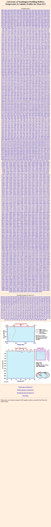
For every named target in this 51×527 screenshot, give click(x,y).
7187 (45, 121)
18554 (22, 218)
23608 (36, 285)
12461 (7, 183)
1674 (14, 48)
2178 (27, 57)
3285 (2, 66)
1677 (21, 48)
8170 (48, 141)
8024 (8, 138)
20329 (29, 241)
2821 (30, 63)
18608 (44, 218)
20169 (10, 240)
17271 (18, 206)
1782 (30, 52)
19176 (10, 227)
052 (26, 300)
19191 (18, 227)
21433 (18, 253)
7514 (24, 127)
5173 (2, 81)
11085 (29, 170)
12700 (33, 194)
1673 (11, 48)
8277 (8, 147)
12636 (29, 191)
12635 (25, 191)
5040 (39, 69)
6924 (36, 115)
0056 (18, 13)
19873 (40, 233)
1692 (11, 49)
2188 (48, 57)
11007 (36, 167)
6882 (30, 113)
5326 (5, 92)
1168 (39, 31)
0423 (5, 16)
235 (11, 313)
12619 (14, 189)
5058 (36, 71)
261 (23, 315)
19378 (40, 229)
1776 (11, 52)
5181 (27, 81)
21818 (25, 258)
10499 (3, 165)
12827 (48, 202)
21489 (7, 255)
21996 (18, 262)
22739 (18, 273)
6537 (42, 109)
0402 (21, 14)
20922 (14, 249)
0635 (33, 19)
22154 (29, 264)
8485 (18, 151)
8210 (45, 144)
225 (37, 312)
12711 (6, 195)
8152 (24, 141)
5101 (8, 75)
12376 (18, 176)
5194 (14, 83)
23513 (36, 284)
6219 (45, 101)
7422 (42, 125)
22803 (22, 275)
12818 (14, 202)
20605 (14, 246)
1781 (27, 52)
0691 (36, 20)
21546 (40, 255)
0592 (18, 19)
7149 (21, 119)
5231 (11, 86)
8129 (36, 139)
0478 (39, 16)
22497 (40, 268)
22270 (7, 267)
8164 (36, 141)
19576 (44, 230)
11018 (7, 168)
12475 (33, 183)
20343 (40, 241)
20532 (3, 244)
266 (35, 315)
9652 (8, 159)
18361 (7, 217)
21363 (40, 252)
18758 (7, 221)
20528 (48, 243)
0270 (14, 14)
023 (7, 298)
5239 (36, 86)
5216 (17, 84)
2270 (21, 59)
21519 (25, 255)
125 (49, 304)
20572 (29, 244)
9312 (8, 157)
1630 (18, 46)
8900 (33, 153)
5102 (12, 75)
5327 (8, 92)
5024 (39, 68)
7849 (2, 136)
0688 (27, 20)
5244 (2, 87)
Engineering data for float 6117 (25, 393)
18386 (22, 217)
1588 (27, 45)
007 (18, 297)
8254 (2, 147)
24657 (25, 291)
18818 (36, 221)
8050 (21, 138)
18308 (29, 215)
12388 (10, 177)
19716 (48, 232)
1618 (42, 45)
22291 (22, 267)
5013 (8, 68)
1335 (5, 37)
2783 (48, 60)
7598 (30, 130)
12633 (18, 191)
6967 (45, 115)
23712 (10, 287)
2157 (18, 55)
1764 (36, 51)
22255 (44, 265)
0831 (36, 22)
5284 (8, 89)
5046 (2, 71)
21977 (7, 262)
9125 (30, 154)
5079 (45, 72)
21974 (3, 262)
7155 (39, 119)
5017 (21, 68)
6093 (33, 100)
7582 (48, 128)
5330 (18, 92)
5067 (11, 72)
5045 (48, 69)
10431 (47, 160)
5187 (42, 81)
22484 (29, 268)
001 (4, 297)
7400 (24, 125)
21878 (33, 259)
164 (42, 307)
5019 (27, 68)
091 (18, 303)
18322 (40, 215)
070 (18, 301)
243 (30, 313)
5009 (45, 66)
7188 (48, 121)
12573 (40, 186)
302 (21, 318)
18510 (14, 218)
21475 (40, 253)
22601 (40, 270)
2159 (24, 55)
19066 (48, 224)
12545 (14, 186)
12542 (7, 186)
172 (11, 309)
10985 (29, 165)
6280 (48, 103)
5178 (18, 81)
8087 (2, 139)
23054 (48, 278)
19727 (7, 233)
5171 (45, 80)
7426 (48, 125)
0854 (30, 24)
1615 (33, 45)
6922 (30, 115)
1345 (33, 37)
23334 (40, 281)
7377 (48, 124)
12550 (22, 186)
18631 (3, 220)
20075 (29, 237)
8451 (24, 150)
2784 (2, 62)
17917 (40, 211)
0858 (42, 24)
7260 (18, 124)
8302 (24, 147)
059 (42, 300)
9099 (24, 154)
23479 (10, 284)
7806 (33, 135)
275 (7, 316)
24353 (40, 290)
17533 (14, 209)
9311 (5, 157)
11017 (3, 168)
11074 (10, 170)
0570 (42, 17)
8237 (33, 145)
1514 (36, 40)
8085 (48, 138)
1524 (18, 42)
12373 (10, 176)
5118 (5, 77)
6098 (48, 100)
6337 (30, 106)
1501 (5, 40)
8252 (45, 145)
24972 (40, 291)
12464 (14, 183)
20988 (40, 249)
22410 (48, 267)
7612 (17, 132)
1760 (24, 51)
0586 (8, 19)
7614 (24, 132)
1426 (24, 39)
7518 (27, 127)
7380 (5, 125)
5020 (30, 68)
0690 (33, 20)
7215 (24, 122)
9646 (2, 159)
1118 (30, 28)
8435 (8, 150)
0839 (8, 24)
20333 (33, 241)
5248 (14, 87)
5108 (30, 75)
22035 (25, 262)
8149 (18, 141)
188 (49, 309)
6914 (5, 115)
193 (11, 310)
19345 (22, 229)
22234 (29, 265)
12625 (36, 189)
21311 (29, 252)
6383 (39, 107)
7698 (8, 135)
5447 (45, 97)
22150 (25, 264)
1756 (11, 51)
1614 (30, 45)
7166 (18, 121)
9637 (42, 157)
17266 (10, 206)
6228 (21, 103)
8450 (21, 150)
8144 (8, 141)
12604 (7, 188)
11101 (29, 171)
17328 (36, 206)
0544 (17, 17)
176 (21, 309)
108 (9, 304)
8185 (36, 142)
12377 (22, 176)
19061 (36, 224)
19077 (10, 226)
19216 (29, 227)
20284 (18, 241)
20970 (33, 249)
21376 (44, 252)
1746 (30, 49)
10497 (48, 163)
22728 (10, 273)
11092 (47, 170)
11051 (18, 168)
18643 (7, 220)
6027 (21, 100)
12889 (48, 203)
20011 (44, 235)
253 (4, 315)
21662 (7, 256)
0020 (5, 11)
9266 (5, 156)
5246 (8, 87)
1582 (8, 45)
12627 (44, 189)
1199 (20, 33)
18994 (7, 224)
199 (26, 310)
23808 (3, 288)
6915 (8, 115)
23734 (18, 287)
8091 (8, 139)
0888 (33, 25)
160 (33, 307)
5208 (42, 83)
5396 (42, 93)
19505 (33, 230)
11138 (43, 173)
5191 (5, 83)
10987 (36, 165)
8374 (42, 147)
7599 (33, 130)
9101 (27, 154)
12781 (22, 200)
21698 (29, 256)
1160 (15, 31)
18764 (14, 221)
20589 (44, 244)
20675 (10, 247)
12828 (3, 203)
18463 (3, 218)
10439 (22, 162)
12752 (7, 198)
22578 (33, 270)
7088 (18, 118)
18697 (29, 220)
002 (7, 297)
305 (28, 318)
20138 (40, 238)
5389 (27, 93)
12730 (3, 197)
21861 (18, 259)
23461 (3, 284)
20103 (48, 237)
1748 (36, 49)
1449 (33, 39)
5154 (42, 78)
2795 (33, 62)
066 (9, 301)
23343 (48, 281)
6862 (8, 113)
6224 (8, 103)
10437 (18, 162)
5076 (36, 72)
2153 (5, 55)
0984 (8, 27)
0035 (39, 11)
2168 (48, 55)
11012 (44, 167)
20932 (22, 249)
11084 (25, 170)
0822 (14, 22)
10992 (7, 167)
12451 (18, 182)
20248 (48, 240)
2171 (8, 57)
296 (7, 318)
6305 (39, 104)
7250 (45, 122)
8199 (14, 144)
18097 (14, 214)
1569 (18, 43)
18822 (48, 221)
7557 (11, 128)
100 (40, 303)
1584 (14, 45)
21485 (48, 253)
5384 (14, 93)
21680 (25, 256)
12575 (44, 186)
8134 (42, 139)
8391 (24, 148)
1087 (39, 27)
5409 (18, 95)
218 (21, 312)
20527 (44, 243)
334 (27, 319)
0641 (39, 19)
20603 (10, 246)
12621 (22, 189)
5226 (45, 84)
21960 (40, 261)
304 (26, 318)
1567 (11, 43)
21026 (3, 250)
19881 (3, 235)
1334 (2, 37)
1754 (5, 51)
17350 (48, 206)
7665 (30, 133)
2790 (21, 62)
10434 (7, 162)
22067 (44, 262)
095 (28, 303)
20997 (48, 249)
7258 (14, 124)
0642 (42, 19)
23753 (29, 287)
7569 (33, 128)
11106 (47, 171)
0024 (8, 11)
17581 (33, 209)
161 (35, 307)
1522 (11, 42)
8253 (48, 145)
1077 (27, 27)
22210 (10, 265)
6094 (36, 100)
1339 (18, 37)
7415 (39, 125)
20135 (29, 238)
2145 (30, 54)
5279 (42, 87)
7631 (42, 132)
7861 (11, 136)
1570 (21, 43)
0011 (30, 10)
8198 (11, 144)
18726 (40, 220)
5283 (5, 89)
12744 (29, 197)
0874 (2, 25)
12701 (36, 194)
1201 (26, 33)
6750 (21, 112)
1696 (24, 49)
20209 (25, 240)
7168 (24, 121)
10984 (25, 165)
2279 (48, 59)
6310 (5, 106)
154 (18, 307)
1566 (8, 43)
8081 (42, 138)
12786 (40, 200)
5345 (39, 92)
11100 (25, 171)
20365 (7, 243)
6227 (18, 103)
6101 (5, 101)
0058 (24, 13)
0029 (21, 11)
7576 (42, 128)
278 (14, 316)
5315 (21, 90)
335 (29, 319)
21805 (10, 258)
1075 (21, 27)
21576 (48, 255)
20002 (40, 235)
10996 (18, 167)
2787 (11, 62)
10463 (10, 163)
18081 (3, 214)
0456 (24, 16)
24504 (10, 291)
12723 (29, 195)
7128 (5, 119)
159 (30, 307)
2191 (8, 59)
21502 (22, 255)
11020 (14, 168)
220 (25, 312)
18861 (18, 223)
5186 (39, 81)
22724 (3, 273)
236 (14, 313)
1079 (33, 27)
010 (26, 297)
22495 (33, 268)
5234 (21, 86)
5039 (36, 69)
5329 (14, 92)
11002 (29, 167)
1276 (24, 34)
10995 (14, 167)
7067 (27, 116)
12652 (40, 192)
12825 (40, 202)
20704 (22, 247)
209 (49, 310)
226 (40, 312)
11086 (33, 170)
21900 (7, 261)
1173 (5, 33)
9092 (11, 154)
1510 (24, 40)
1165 (30, 31)
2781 (42, 60)
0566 (30, 17)
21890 (48, 259)
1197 (14, 33)
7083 (5, 118)
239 (21, 313)
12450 (14, 182)
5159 (8, 80)
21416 (10, 253)
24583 (22, 291)
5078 (42, 72)
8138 (45, 139)
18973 (3, 224)
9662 (24, 159)
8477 (2, 151)
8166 (42, 141)
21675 (22, 256)
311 (42, 318)
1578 (45, 43)
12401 (36, 177)
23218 (18, 281)
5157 (2, 80)
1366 (18, 39)
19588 (3, 232)
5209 (45, 83)
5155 (45, 78)
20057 (18, 237)
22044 (29, 262)
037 (40, 298)
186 (45, 309)
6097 (45, 100)
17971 (3, 212)
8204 (27, 144)
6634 (21, 110)
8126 (30, 139)
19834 (29, 233)
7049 (14, 116)
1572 (27, 43)
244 (33, 313)
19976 (22, 235)
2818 (21, 63)
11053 (21, 168)
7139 (11, 119)
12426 (14, 180)
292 (47, 316)
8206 (33, 144)
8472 (42, 150)
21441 (25, 253)
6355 (5, 107)
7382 (8, 125)
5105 (21, 75)
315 (5, 319)
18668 (18, 220)
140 (35, 306)
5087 (21, 74)
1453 (45, 39)
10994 (10, 167)
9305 (48, 156)
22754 (36, 273)
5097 (48, 74)
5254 (30, 87)
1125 (3, 30)
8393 (30, 148)
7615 (27, 132)
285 (30, 316)
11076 (14, 170)
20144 (44, 238)
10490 (36, 163)
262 (26, 315)
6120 (27, 101)
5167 (33, 80)
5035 (24, 69)
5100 (5, 75)
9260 (45, 154)
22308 (29, 267)
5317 (27, 90)
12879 (14, 203)
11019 (10, 168)
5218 (24, 84)
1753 (2, 51)
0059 (27, 13)
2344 (21, 60)
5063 (48, 71)
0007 (21, 10)
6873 (14, 113)
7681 (48, 133)
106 (4, 304)
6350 (42, 106)
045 (9, 300)
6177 (33, 101)
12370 (48, 174)
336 (31, 319)
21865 (22, 259)
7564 (24, 128)
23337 (44, 281)
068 (14, 301)
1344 (30, 37)
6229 (24, 103)
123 (44, 304)
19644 (33, 232)
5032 (14, 69)
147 (2, 307)
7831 (39, 135)
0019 (2, 11)
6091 (27, 100)
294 (2, 318)
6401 (14, 109)
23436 (36, 282)
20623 (29, 246)
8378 (48, 147)
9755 (9, 160)
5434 (30, 97)
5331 (21, 92)
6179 (36, 101)
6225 (11, 103)
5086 (18, 74)
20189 (22, 240)
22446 (10, 268)
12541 (3, 186)
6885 (39, 113)
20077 (33, 237)
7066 (24, 116)
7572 (36, 128)
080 (42, 301)
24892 (36, 291)
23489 (22, 284)
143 (42, 306)
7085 (11, 118)
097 (33, 303)
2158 (21, 55)
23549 (7, 285)
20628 (36, 246)
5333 (27, 92)
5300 (30, 89)
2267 (11, 59)
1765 (39, 51)
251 (49, 313)
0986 (11, 27)
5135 (5, 78)
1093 (9, 28)
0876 (8, 25)
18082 (7, 214)
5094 (42, 74)
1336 (8, 37)
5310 (11, 90)
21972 (48, 261)
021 (2, 298)
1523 (14, 42)
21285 (7, 252)
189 (2, 310)
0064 (42, 13)
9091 (8, 154)
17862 (29, 211)
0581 (48, 17)
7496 (21, 127)
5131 (42, 77)
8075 (39, 138)
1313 (5, 36)
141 (37, 306)
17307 (22, 206)
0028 (18, 11)
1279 (33, 34)
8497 (30, 151)
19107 (25, 226)
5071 (21, 72)
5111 (36, 75)
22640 (3, 272)
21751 (36, 256)
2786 (8, 62)
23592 (22, 285)
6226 (14, 103)
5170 (42, 80)
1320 (24, 36)
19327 (14, 229)
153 (16, 307)
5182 (30, 81)
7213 (17, 122)
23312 (36, 281)
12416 (33, 179)
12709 (3, 195)
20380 (14, 243)
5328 (11, 92)
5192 (8, 83)
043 (4, 300)
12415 (29, 179)
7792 (30, 135)
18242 (7, 215)
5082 (5, 74)
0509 (8, 17)
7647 (5, 133)
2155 (11, 55)
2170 (5, 57)
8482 (11, 151)
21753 (40, 256)
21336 (33, 252)
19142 (48, 226)
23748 (22, 287)
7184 (36, 121)
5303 (39, 89)
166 (47, 307)
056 (35, 300)
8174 (8, 142)
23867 (29, 288)
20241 (40, 240)
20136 (33, 238)
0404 (24, 14)
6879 (24, 113)
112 (18, 304)
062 (49, 300)
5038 (33, 69)
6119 (24, 101)
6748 (14, 112)
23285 (29, 281)
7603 (42, 130)
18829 (7, 223)
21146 (32, 250)
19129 (40, 226)
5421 (5, 97)
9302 (39, 156)
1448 (30, 39)
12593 (3, 188)
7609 (8, 132)
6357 (11, 107)
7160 (5, 121)
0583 (5, 19)
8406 (45, 148)
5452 (11, 98)
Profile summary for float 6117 (25, 390)
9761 (21, 160)
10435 (10, 162)
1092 (6, 28)
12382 (40, 176)
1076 (24, 27)
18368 (10, 217)
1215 (42, 33)
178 (26, 309)
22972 (7, 278)
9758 (15, 160)
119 (35, 304)
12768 (33, 198)
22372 (36, 267)
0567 (33, 17)
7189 (2, 122)
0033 (33, 11)
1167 (36, 31)
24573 (18, 291)
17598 (36, 209)
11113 (21, 173)
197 (21, 310)
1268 (2, 34)
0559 (21, 17)
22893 (14, 276)
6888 (45, 113)
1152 (39, 30)
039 (45, 298)
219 (23, 312)
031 (26, 298)
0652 (21, 20)
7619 (33, 132)
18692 (25, 220)
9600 (24, 157)
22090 (7, 264)
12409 (10, 179)
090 (16, 303)
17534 (18, 209)
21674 (18, 256)
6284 (11, 104)
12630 (7, 191)
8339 (30, 147)
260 (21, 315)
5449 (2, 98)
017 (42, 297)
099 (37, 303)
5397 (45, 93)
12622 (25, 189)
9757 (12, 160)
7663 (27, 133)
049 (18, 300)
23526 (44, 284)
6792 (45, 112)
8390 (21, 148)
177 (23, 309)
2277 (42, 59)
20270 (7, 241)
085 (4, 303)
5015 (14, 68)
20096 (44, 237)
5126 (30, 77)
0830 (33, 22)
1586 (21, 45)
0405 (27, 14)
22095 (10, 264)
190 (4, 310)
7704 (18, 135)
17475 (48, 208)
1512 (30, 40)
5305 (45, 89)
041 (49, 298)
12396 (25, 177)
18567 (29, 218)
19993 (29, 235)
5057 (33, 71)
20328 (25, 241)
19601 (10, 232)
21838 (44, 258)
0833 (42, 22)
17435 (33, 208)
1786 (42, 52)
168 (2, 309)
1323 (33, 36)
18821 (44, 221)
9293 (24, 156)
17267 (14, 206)
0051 (2, 13)
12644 (10, 192)
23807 (48, 287)
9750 (48, 159)
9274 (8, 156)
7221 (36, 122)
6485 (30, 109)
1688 (2, 49)
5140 (21, 78)
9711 (33, 159)
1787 (45, 52)
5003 (27, 66)
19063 (40, 224)
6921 (27, 115)
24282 (36, 290)
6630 (8, 110)
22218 (18, 265)
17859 (25, 211)
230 (49, 312)
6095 (39, 100)
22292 (25, 267)
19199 (22, 227)
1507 (18, 40)
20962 (29, 249)
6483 (24, 109)
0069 (8, 14)
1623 (5, 46)
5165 (27, 80)
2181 (36, 57)
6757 (42, 112)
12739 (18, 197)
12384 (48, 176)
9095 (18, 154)
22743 (25, 273)
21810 (14, 258)
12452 (22, 182)
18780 (22, 221)
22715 (40, 272)
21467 (36, 253)
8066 (33, 138)
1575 (36, 43)
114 (23, 304)
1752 (48, 49)
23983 (25, 290)
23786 (40, 287)
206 (42, 310)
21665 (10, 256)
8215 (11, 145)
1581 (5, 45)
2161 (27, 55)
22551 (14, 270)
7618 (30, 132)
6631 (11, 110)
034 (33, 298)
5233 (18, 86)
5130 (39, 77)
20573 (33, 244)
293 (49, 316)
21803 (7, 258)
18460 (48, 217)
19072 (7, 226)
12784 (33, 200)
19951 (10, 235)
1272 (11, 34)
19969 (14, 235)
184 (40, 309)
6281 (2, 104)
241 (26, 313)
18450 (44, 217)
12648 (25, 192)
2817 (18, 63)
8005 (42, 136)
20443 (18, 243)
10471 (22, 163)
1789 (2, 54)
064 (4, 301)
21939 (29, 261)
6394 (2, 109)
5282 (2, 89)
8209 (42, 144)
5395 (39, 93)
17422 (22, 208)
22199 (3, 265)
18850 (10, 223)
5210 (48, 83)
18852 (14, 223)
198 (23, 310)
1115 (21, 28)
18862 (22, 223)
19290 (44, 227)
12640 (44, 191)
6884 (36, 113)
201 (30, 310)
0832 (39, 22)
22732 (14, 273)
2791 (24, 62)
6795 (5, 113)
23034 (33, 278)
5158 (5, 80)
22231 (25, 265)
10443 (29, 162)
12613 (40, 188)
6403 (18, 109)
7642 (2, 133)
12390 (14, 177)
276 (9, 316)
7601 (39, 130)
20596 (3, 246)
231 (2, 313)
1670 (2, 48)
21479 (44, 253)
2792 (27, 62)
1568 (14, 43)
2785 (5, 62)
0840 (11, 24)
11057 (33, 168)
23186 (10, 281)
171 (9, 309)
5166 (30, 80)
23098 (33, 279)
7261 (21, 124)
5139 (18, 78)
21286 (10, 252)
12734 (10, 197)
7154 (36, 119)
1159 (12, 31)
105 (2, 304)
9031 (2, 154)
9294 (27, 156)
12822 (29, 202)
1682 (33, 48)
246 (37, 313)
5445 (39, 97)
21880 (36, 259)
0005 (14, 10)
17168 (36, 205)
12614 (44, 188)
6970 (2, 116)
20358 (3, 243)
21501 (18, 255)
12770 (40, 198)
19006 (10, 224)
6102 (8, 101)
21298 (22, 252)
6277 (39, 103)
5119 (8, 77)
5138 (14, 78)
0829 (30, 22)
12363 (22, 174)
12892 (3, 205)
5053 (24, 71)
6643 (45, 110)
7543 (36, 127)
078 (37, 301)
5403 (14, 95)
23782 (36, 287)
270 (45, 315)
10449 (36, 162)
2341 (11, 60)
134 (21, 306)
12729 (48, 195)
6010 (33, 98)
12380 (33, 176)
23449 (40, 282)
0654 (24, 20)
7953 (24, 136)
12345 (47, 173)
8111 (14, 139)
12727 (40, 195)
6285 (14, 104)
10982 (18, 165)
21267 (47, 250)
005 (14, 297)
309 (37, 318)
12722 (25, 195)
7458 (11, 127)
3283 (45, 65)
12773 (44, 198)
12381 (36, 176)
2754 (39, 60)
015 (37, 297)
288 (37, 316)
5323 (45, 90)
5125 (27, 77)
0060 (30, 13)
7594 (18, 130)
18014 (18, 212)
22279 (18, 267)
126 (2, 306)
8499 (36, 151)
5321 (39, 90)
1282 (42, 34)
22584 (36, 270)
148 (4, 307)
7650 (11, 133)
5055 (27, 71)
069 (16, 301)
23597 (29, 285)
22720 (44, 272)
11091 (44, 170)
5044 (45, 69)
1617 (39, 45)
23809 (7, 288)
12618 (10, 189)
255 (9, 315)
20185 (18, 240)
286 (33, 316)
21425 (14, 253)
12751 (3, 198)
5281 (48, 87)
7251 (48, 122)
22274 (10, 267)
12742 (25, 197)
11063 (44, 168)
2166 (42, 55)
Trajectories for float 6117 (25, 387)
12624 (33, 189)
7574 (39, 128)
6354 (2, 107)
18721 (36, 220)
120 (37, 304)
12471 (22, 183)
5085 (14, 74)
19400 (48, 229)
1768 (48, 51)
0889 (36, 25)
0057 (21, 13)
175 (18, 309)
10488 (33, 163)
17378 (3, 208)
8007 (45, 136)
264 (30, 315)
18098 (18, 214)
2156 (14, 55)
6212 (39, 101)
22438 (3, 268)
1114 (18, 28)
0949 (45, 25)
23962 (18, 290)
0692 (39, 20)
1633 (27, 46)
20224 (33, 240)
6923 (33, 115)
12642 (3, 192)
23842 (10, 288)
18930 (44, 223)
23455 (48, 282)
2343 (18, 60)
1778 (18, 52)
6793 (48, 112)
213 (9, 312)
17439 (36, 208)
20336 (36, 241)
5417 (42, 95)
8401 (42, 148)
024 (9, 298)
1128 (12, 30)
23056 (3, 279)
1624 (8, 46)
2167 (45, 55)
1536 (36, 42)
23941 (48, 288)
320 (17, 319)
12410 (14, 179)
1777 (14, 52)
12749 (44, 197)
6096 (42, 100)
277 (11, 316)
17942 (48, 211)
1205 (39, 33)
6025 (14, 100)
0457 (27, 16)
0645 (2, 20)
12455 (33, 182)
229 (47, 312)
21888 (44, 259)
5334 (30, 92)
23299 (33, 281)
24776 (29, 291)
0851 (21, 24)
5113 (42, 75)
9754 (6, 160)
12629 (3, 191)
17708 (7, 211)
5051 (18, 71)
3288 (11, 66)
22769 (3, 275)
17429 (29, 208)
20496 (33, 243)
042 (2, 300)
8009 (48, 136)
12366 (33, 174)
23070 (14, 279)
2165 (39, 55)
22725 (7, 273)
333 (24, 319)
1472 (48, 39)
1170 (45, 31)
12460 (3, 183)
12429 (22, 180)
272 (49, 315)
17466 (44, 208)
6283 (8, 104)
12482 (10, 185)
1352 (5, 39)
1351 (2, 39)
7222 (39, 122)
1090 (48, 27)
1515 (39, 40)
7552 (2, 128)
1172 (2, 33)
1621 (48, 45)
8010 (2, 138)
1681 (30, 48)
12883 (29, 203)
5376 (45, 92)
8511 (45, 151)
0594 (24, 19)
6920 (24, 115)
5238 (33, 86)
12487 (25, 185)
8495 (27, 151)
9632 (36, 157)
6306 (42, 104)
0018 (48, 10)
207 (45, 310)
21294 (18, 252)
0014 (39, 10)
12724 (33, 195)
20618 (18, 246)
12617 (7, 189)
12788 (48, 200)
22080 (48, 262)
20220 (29, 240)
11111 (14, 173)
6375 (30, 107)
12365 (29, 174)
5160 (11, 80)
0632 (30, 19)
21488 (3, 255)
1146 (21, 30)
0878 (14, 25)
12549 (18, 186)
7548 (45, 127)
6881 (27, 113)
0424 (8, 16)
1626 (14, 46)
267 (37, 315)
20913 (10, 249)
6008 (30, 98)
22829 (36, 275)
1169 (42, 31)
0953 (48, 25)
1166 (33, 31)
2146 (33, 54)
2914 (2, 65)
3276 (24, 65)
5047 (5, 71)
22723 (48, 272)
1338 (14, 37)
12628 (48, 189)
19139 (44, 226)
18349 (3, 217)
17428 (25, 208)
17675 (3, 211)
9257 (42, 154)
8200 (18, 144)
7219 (30, 122)
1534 (30, 42)
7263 (27, 124)
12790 (3, 202)
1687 (48, 48)
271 (47, 315)
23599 (33, 285)
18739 (48, 220)
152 (14, 307)
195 (16, 310)
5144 (33, 78)
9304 (45, 156)
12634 (22, 191)
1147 (24, 30)
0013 (36, 10)
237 (16, 313)
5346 (42, 92)
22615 (44, 270)
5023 (36, 68)
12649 (29, 192)
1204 (36, 33)
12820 (22, 202)
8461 (30, 150)
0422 (2, 16)
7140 (14, 119)
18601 (40, 218)
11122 (36, 173)
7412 (36, 125)
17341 (44, 206)
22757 (44, 273)
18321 (36, 215)
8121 (21, 139)
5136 (8, 78)
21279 (3, 252)
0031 (27, 11)
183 (37, 309)
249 (45, 313)
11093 (3, 171)
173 (14, 309)
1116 (24, 28)
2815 (11, 63)
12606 (14, 188)
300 (16, 318)
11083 (21, 170)
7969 (33, 136)
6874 (18, 113)
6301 (27, 104)
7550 (48, 127)
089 (14, 303)
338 (36, 319)
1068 (14, 27)
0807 (2, 22)
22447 (14, 268)
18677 (22, 220)
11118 (29, 173)
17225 (3, 206)
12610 (29, 188)
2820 (27, 63)
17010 (7, 205)
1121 (39, 28)
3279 (33, 65)
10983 (22, 165)
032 (28, 298)
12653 (44, 192)
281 (21, 316)
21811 (18, 258)
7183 (33, 121)
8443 (11, 150)
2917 (11, 65)
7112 (48, 118)
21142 (29, 250)
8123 (24, 139)
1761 (27, 51)
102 (45, 303)
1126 (6, 30)
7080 (45, 116)
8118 (17, 139)
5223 (36, 84)
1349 (45, 37)
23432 (33, 282)
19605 (14, 232)
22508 (44, 268)
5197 (24, 83)
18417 (36, 217)
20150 (3, 240)
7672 (42, 133)
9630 (30, 157)
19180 (14, 227)
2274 (33, 59)
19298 (48, 227)
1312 (2, 36)
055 (33, 300)
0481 (45, 16)
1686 (45, 48)
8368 (33, 147)
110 (14, 304)
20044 (10, 237)
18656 (14, 220)
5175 (8, 81)
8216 (14, 145)
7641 (48, 132)
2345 (24, 60)
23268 (22, 281)
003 (9, 297)
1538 (42, 42)
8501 (39, 151)
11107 (4, 173)
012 (30, 297)
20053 (14, 237)
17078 (18, 205)
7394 (18, 125)
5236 (27, 86)
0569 (39, 17)
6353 (48, 106)
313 (47, 318)
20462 (22, 243)
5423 (11, 97)
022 (4, 298)
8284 (18, 147)
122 (42, 304)
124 (47, 304)
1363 (8, 39)
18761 (10, 221)
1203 (33, 33)
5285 (11, 89)
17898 (36, 211)
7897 (14, 136)
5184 (36, 81)
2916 (8, 65)
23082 (25, 279)
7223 (42, 122)
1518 (48, 40)
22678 (22, 272)
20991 (44, 249)
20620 (25, 246)
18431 (40, 217)
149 (7, 307)
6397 (8, 109)
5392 (36, 93)
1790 (5, 54)
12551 (25, 186)
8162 (30, 141)
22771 (7, 275)
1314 (8, 36)
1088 (42, 27)
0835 (48, 22)
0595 (27, 19)
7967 (30, 136)
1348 (42, 37)
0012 (33, 10)
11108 (7, 173)
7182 (30, 121)
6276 (36, 103)
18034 (29, 212)
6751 (24, 112)
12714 (14, 195)
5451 (8, 98)
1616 (36, 45)
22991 (22, 278)
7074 (33, 116)
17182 (44, 205)
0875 (5, 25)
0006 (18, 10)
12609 (25, 188)
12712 (10, 195)
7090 (24, 118)
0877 (11, 25)
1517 (45, 40)
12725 (36, 195)
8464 (33, 150)
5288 (18, 89)
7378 (2, 125)
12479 (48, 183)
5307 (2, 90)
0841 (14, 24)
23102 (36, 279)
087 (9, 303)
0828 (27, 22)
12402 (40, 177)
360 (46, 319)
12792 (10, 202)
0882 (24, 25)
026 (14, 298)
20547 (14, 244)
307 (33, 318)
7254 (8, 124)
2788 (14, 62)
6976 (11, 116)
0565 (27, 17)
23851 (14, 288)
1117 (27, 28)
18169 (40, 214)
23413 (25, 282)
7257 (11, 124)
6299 (21, 104)
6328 (14, 106)
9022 (48, 153)
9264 (48, 154)
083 (49, 301)
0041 (48, 11)
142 (40, 306)
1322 (30, 36)
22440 (7, 268)
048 (16, 300)
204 (37, 310)
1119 (33, 28)
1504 (14, 40)
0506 (48, 16)
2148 (39, 54)
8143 (5, 141)
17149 (29, 205)
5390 (30, 93)
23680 (3, 287)
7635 (45, 132)
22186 (48, 264)
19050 (33, 224)
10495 (44, 163)
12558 (33, 186)
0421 (48, 14)
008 (21, 297)
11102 (33, 171)
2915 (5, 65)
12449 (10, 182)
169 (4, 309)
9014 (39, 153)
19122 (36, 226)
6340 (39, 106)
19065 (44, 224)
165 (45, 307)
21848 (10, 259)
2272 (27, 59)
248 (42, 313)
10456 (44, 162)
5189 (48, 81)
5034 (21, 69)
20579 (36, 244)
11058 (36, 168)
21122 (21, 250)
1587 (24, 45)
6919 (21, 115)
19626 (25, 232)
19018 (22, 224)
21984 (10, 262)
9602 (27, 157)
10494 (40, 163)
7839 (45, 135)
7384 (11, 125)
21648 (3, 256)
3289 (14, 66)
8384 (14, 148)
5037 (30, 69)
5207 (39, 83)
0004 (11, 10)
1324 (36, 36)
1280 (36, 34)
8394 (33, 148)
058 (40, 300)
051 (23, 300)
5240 (39, 86)
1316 (14, 36)
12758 (22, 198)
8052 (24, 138)
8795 (5, 153)
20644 (48, 246)
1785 (39, 52)
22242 (33, 265)
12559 (36, 186)
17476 (3, 209)
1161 (18, 31)
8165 (39, 141)
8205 (30, 144)
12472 (25, 183)
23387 (14, 282)
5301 (33, 89)
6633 (18, 110)
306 (30, 318)
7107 (45, 118)
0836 (2, 24)
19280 (40, 227)
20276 (14, 241)
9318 (17, 157)
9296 (30, 156)
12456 (36, 182)
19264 (36, 227)
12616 (3, 189)
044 (7, 300)
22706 (36, 272)
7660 (21, 133)
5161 (14, 80)
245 (35, 313)
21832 (36, 258)
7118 (2, 119)
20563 (25, 244)
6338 (33, 106)
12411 (18, 179)
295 (4, 318)
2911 (42, 63)
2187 (45, 57)
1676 (18, 48)
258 (16, 315)
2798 (42, 62)
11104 (40, 171)
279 (16, 316)
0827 (24, 22)
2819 (24, 63)
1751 (45, 49)
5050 (14, 71)
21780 (48, 256)
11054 (25, 168)
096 (30, 303)
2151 (48, 54)
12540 (48, 185)
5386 (21, 93)
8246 (39, 145)
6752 (27, 112)
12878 (10, 203)
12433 (33, 180)
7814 (36, 135)
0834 (45, 22)
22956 (40, 276)
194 (14, 310)
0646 (5, 20)
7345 (36, 124)
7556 (8, 128)
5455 (18, 98)
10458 (48, 162)
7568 (30, 128)
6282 (5, 104)
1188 (11, 33)
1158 (9, 31)
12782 (25, 200)
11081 (18, 170)
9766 (37, 160)
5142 (27, 78)
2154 (8, 55)
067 (11, 301)
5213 (8, 84)
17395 (14, 208)
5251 (24, 87)
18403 (33, 217)
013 (33, 297)
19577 (48, 230)
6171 (30, 101)
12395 (22, 177)
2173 (14, 57)
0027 (14, 11)
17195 (48, 205)
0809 (5, 22)
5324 (48, 90)
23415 (29, 282)
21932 (25, 261)
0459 (33, 16)
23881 (36, 288)
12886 (40, 203)
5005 (33, 66)
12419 (44, 179)
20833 (40, 247)
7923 (18, 136)
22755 (40, 273)
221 (28, 312)
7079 (42, 116)
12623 (29, 189)
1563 (48, 42)
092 (21, 303)
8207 (36, 144)
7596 (24, 130)
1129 (15, 30)
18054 (36, 212)
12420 (48, 179)
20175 (14, 240)
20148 (48, 238)
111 (16, 304)
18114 (29, 214)
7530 (30, 127)
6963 (42, 115)
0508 (5, 17)
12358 (7, 174)
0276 (17, 14)
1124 (48, 28)
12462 (10, 183)
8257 (5, 147)
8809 (8, 153)
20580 (40, 244)
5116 (2, 77)
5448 (48, 97)
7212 (14, 122)
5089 (27, 74)
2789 (18, 62)
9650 (5, 159)
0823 (18, 22)
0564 (24, 17)
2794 (30, 62)
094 (26, 303)
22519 (3, 270)
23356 (3, 282)
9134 (33, 154)
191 (7, 310)
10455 (40, 162)
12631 (10, 191)
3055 (21, 65)
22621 (48, 270)
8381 (5, 148)
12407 (3, 179)
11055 (29, 168)
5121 (14, 77)
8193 (48, 142)
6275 (33, 103)
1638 (39, 46)
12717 (21, 195)
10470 (18, 163)
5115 (48, 75)
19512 (36, 230)
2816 (14, 63)
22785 (14, 275)
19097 (22, 226)
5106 (24, 75)
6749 (17, 112)
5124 (24, 77)
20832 (36, 247)
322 (22, 319)
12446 (48, 180)
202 (33, 310)
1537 (39, 42)
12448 (7, 182)
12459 (48, 182)
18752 (3, 221)
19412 (10, 230)
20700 (18, 247)
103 (47, 303)
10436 (14, 162)
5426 (21, 97)
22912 (18, 276)
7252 (2, 124)
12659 (18, 194)
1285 (45, 34)
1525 (21, 42)
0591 (14, 19)
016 (40, 297)
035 (35, 298)
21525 (29, 255)
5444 (36, 97)
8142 (2, 141)
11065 (47, 168)
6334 (21, 106)
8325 (27, 147)
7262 (24, 124)
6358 (14, 107)
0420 (45, 14)
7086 (14, 118)
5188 (45, 81)
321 (20, 319)
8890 (18, 153)
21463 (33, 253)
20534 (7, 244)
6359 (18, 107)
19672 (36, 232)
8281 (14, 147)
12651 (36, 192)
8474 (45, 150)
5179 (21, 81)
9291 (21, 156)
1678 (24, 48)
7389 (14, 125)
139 (33, 306)
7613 (21, 132)
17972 (7, 212)
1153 (42, 30)
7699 (11, 135)
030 (23, 298)
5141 (24, 78)
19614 (18, 232)
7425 (45, 125)
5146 (39, 78)
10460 (3, 163)
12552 (29, 186)
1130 (18, 30)
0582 (2, 19)
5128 (36, 77)
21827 (33, 258)
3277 (27, 65)
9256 (39, 154)
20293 (22, 241)
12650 (33, 192)
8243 (36, 145)
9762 (25, 160)
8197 (8, 144)
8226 (27, 145)
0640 (36, 19)
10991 (3, 167)
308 (35, 318)
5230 (8, 86)
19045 (29, 224)
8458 (27, 150)
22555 (22, 270)
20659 (3, 247)
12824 (36, 202)
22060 (36, 262)
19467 (29, 230)
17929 (44, 211)
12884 (33, 203)
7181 (27, 121)
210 (2, 312)
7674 (45, 133)
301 (18, 318)
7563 (21, 128)
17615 (44, 209)
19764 (22, 233)
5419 (48, 95)
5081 (2, 74)
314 (49, 318)
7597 (27, 130)
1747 (33, 49)
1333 (48, 36)
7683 (2, 135)
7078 (39, 116)
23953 (14, 290)
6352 (45, 106)
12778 (10, 200)
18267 (10, 215)
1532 (27, 42)
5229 (5, 86)
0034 (36, 11)
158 (28, 307)
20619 (22, 246)
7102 (39, 118)
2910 (39, 63)
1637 (36, 46)
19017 (18, 224)
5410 (21, 95)
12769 (36, 198)
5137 (11, 78)
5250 (21, 87)
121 (39, 304)
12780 (18, 200)
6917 (14, 115)
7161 (8, 121)
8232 (30, 145)
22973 (10, 278)
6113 (15, 101)
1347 (39, 37)
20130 (18, 238)
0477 (36, 16)
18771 (18, 221)
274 (4, 316)
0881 (21, 25)
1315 (11, 36)
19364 (36, 229)
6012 (39, 98)
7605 (48, 130)
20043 (7, 237)
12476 (36, 183)
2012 (21, 54)
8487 (24, 151)
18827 (3, 223)
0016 (45, 10)
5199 (30, 83)
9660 (21, 159)
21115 (18, 250)
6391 (42, 107)
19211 (25, 227)
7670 (39, 133)
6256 (30, 103)
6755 (36, 112)
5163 (21, 80)
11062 (40, 168)
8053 (27, 138)
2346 (27, 60)
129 (9, 306)
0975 (5, 27)
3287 (8, 66)
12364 (25, 174)
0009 (24, 10)
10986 (33, 165)
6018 (42, 98)
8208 (39, 144)
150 (9, 307)
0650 (14, 20)
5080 (48, 72)
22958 (44, 276)
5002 (24, 66)
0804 (45, 20)
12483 (14, 185)
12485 (22, 185)
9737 (39, 159)
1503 (11, 40)
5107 (27, 75)
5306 (48, 89)
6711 (2, 112)
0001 (2, 10)
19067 (3, 226)
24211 (33, 290)
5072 (24, 72)
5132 (45, 77)
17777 (22, 211)
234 (9, 313)
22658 (14, 272)
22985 (18, 278)
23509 (33, 284)
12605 (10, 188)
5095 (45, 74)
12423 (7, 180)
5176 (11, 81)
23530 (48, 284)
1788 (48, 52)
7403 (27, 125)
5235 (24, 86)
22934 (29, 276)
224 (35, 312)
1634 (30, 46)
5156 (48, 78)
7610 (11, 132)
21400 (7, 253)
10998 (25, 167)
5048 (8, 71)
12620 (18, 189)
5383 (11, 93)
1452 (42, 39)
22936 (33, 276)
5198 (27, 83)
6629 (5, 110)
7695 (5, 135)
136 (26, 306)
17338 (40, 206)
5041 (42, 69)
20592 (48, 244)
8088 (5, 139)
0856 (36, 24)
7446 (8, 127)
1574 (33, 43)
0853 (27, 24)
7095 (30, 118)
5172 (48, 80)
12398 (29, 177)
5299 (27, 89)
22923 (25, 276)
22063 (40, 262)
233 (7, 313)
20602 (7, 246)
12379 (29, 176)
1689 (5, 49)
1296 (48, 34)
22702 (33, 272)
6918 (18, 115)
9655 (11, 159)
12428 (18, 180)
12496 (36, 185)
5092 (36, 74)
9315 (14, 157)
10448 (33, 162)
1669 (48, 46)
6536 (39, 109)
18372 (14, 217)
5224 (39, 84)
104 (49, 303)
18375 (18, 217)
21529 (33, 255)
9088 (5, 154)
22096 (14, 264)
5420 (2, 97)
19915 (7, 235)
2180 (33, 57)
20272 (10, 241)
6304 (36, 104)
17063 (10, 205)
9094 (14, 154)
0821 (11, 22)
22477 (25, 268)
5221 (30, 84)
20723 (25, 247)
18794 (25, 221)
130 (11, 306)
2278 (45, 59)
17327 (33, 206)
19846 (36, 233)
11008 (40, 167)
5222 (33, 84)
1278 (30, 34)
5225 (42, 84)
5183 (33, 81)
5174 (5, 81)
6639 (33, 110)
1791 (8, 54)
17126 (22, 205)
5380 (5, 93)
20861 (48, 247)
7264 (30, 124)
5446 (42, 97)
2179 (30, 57)
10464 (14, 163)
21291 (14, 252)
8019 (5, 138)
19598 (7, 232)
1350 (48, 37)
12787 (44, 200)
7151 (27, 119)
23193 (14, 281)
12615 (48, 188)
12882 (25, 203)
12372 (7, 176)
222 (30, 312)
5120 (11, 77)
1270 (5, 34)
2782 (45, 60)
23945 (7, 290)
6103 (12, 101)
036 (37, 298)
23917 (40, 288)
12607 (18, 188)
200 (28, 310)
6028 (24, 100)
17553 (25, 209)
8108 (11, 139)
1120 (36, 28)
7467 (14, 127)
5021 (33, 68)
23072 (18, 279)
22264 (3, 267)
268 (40, 315)
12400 (33, 177)
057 (37, 300)
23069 (10, 279)
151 (11, 307)
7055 (18, 116)
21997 (22, 262)
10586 (10, 165)
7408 (33, 125)
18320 (33, 215)
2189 (2, 59)
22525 (7, 270)
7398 (21, 125)
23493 (25, 284)
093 (23, 303)
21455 (29, 253)
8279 (11, 147)
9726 (36, 159)
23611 (44, 285)
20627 (33, 246)
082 (47, 301)
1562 (45, 42)
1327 (42, 36)
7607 (5, 132)
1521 (8, 42)
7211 (11, 122)
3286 (5, 66)
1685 (42, 48)
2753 (36, 60)
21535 (36, 255)
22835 (40, 275)
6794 (2, 113)
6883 (33, 113)
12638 (36, 191)
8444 (14, 150)
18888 (33, 223)
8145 (11, 141)
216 (16, 312)
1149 (30, 30)
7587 (8, 130)
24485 (48, 290)
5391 (33, 93)
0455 (21, 16)
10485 (29, 163)
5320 (36, 90)
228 (44, 312)
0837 (5, 24)
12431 (29, 180)
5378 (2, 93)
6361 (24, 107)
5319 (33, 90)
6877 (21, 113)
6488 (36, 109)
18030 (25, 212)
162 (37, 307)
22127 (21, 264)
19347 (25, 229)
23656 (48, 285)
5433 (27, 97)
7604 (45, 130)
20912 (7, 249)
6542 (45, 109)
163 (40, 307)
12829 (7, 203)
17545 (22, 209)
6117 (21, 101)
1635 (33, 46)
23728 (14, 287)
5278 (39, 87)
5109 (33, 75)
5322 (42, 90)
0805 (48, 20)
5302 (36, 89)
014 (35, 297)
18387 (25, 217)
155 (21, 307)
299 (14, 318)
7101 (36, 118)
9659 (18, 159)
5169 (39, 80)
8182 (27, 142)
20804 (33, 247)
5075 (33, 72)
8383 (11, 148)
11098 (18, 171)
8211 (48, 144)
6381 (33, 107)
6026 (18, 100)
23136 (48, 279)
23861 (25, 288)
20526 (40, 243)
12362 (18, 174)
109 (12, 304)
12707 (44, 194)
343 (43, 319)
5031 (11, 69)
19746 (14, 233)
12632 (14, 191)
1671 (5, 48)
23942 (3, 290)
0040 (45, 11)
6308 (48, 104)
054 (30, 300)
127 (4, 306)
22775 (10, 275)
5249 (18, 87)
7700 (14, 135)
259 (18, 315)
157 (26, 307)
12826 (44, 202)
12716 (18, 195)
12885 (36, 203)
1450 (36, 39)
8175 (11, 142)
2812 (2, 63)
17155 (33, 205)
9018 (45, 153)
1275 (21, 34)
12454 (29, 182)
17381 (7, 208)
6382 (36, 107)
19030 (25, 224)
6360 (21, 107)
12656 (7, 194)
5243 (48, 86)
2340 (8, 60)
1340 (21, 37)
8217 (18, 145)
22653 (10, 272)
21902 (10, 261)
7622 (39, 132)
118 (32, 304)
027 (16, 298)
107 (7, 304)
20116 (14, 238)
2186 (42, 57)
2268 (14, 59)
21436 (22, 253)
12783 (29, 200)
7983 (36, 136)
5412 (27, 95)
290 (42, 316)
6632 (14, 110)
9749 (45, 159)
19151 (3, 227)
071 (21, 301)
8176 (14, 142)
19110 (29, 226)
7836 (42, 135)
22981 (14, 278)
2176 (24, 57)
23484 (18, 284)
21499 (14, 255)
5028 (2, 69)
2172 (11, 57)
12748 (40, 197)
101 (42, 303)
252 (2, 315)
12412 (21, 179)
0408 (36, 14)
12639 (40, 191)
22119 (18, 264)
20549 (18, 244)
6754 (33, 112)
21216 (40, 250)
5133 (48, 77)
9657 (14, 159)
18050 (33, 212)
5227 (48, 84)
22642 (7, 272)
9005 (36, 153)
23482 (14, 284)
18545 (18, 218)
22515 (48, 268)
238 (18, 313)
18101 (22, 214)
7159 (2, 121)
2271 (24, 59)
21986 (14, 262)
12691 (25, 194)
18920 (40, 223)
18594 (36, 218)
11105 (43, 171)
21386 (3, 253)
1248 (48, 33)
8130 (39, 139)
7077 (36, 116)
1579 (48, 43)
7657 (18, 133)
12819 (18, 202)
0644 (48, 19)
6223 (5, 103)
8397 (39, 148)
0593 (21, 19)
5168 (36, 80)
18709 (33, 220)
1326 (39, 36)
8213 (5, 145)
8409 (2, 150)
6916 (11, 115)
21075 (10, 250)
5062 (45, 71)
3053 (14, 65)
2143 (24, 54)
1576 (39, 43)
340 (41, 319)
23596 (25, 285)
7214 (21, 122)
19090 (18, 226)
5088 (24, 74)
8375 (45, 147)
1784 (36, 52)
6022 (5, 100)
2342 (14, 60)
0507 (2, 17)
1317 (18, 36)
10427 (43, 160)
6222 (2, 103)
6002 (24, 98)
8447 (18, 150)
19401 (3, 230)
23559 (14, 285)
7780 (24, 135)
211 (4, 312)
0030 (24, 11)
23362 (7, 282)
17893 (33, 211)
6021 (2, 100)
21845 (7, 259)
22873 (10, 276)
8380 (2, 148)
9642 (45, 157)
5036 (27, 69)
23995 (29, 290)
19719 (3, 233)
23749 (25, 287)
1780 (24, 52)
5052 (21, 71)
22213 (14, 265)
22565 (29, 270)
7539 (33, 127)
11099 (22, 171)
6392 (45, 107)
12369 (44, 174)
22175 (40, 264)
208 (47, 310)
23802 (44, 287)
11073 (7, 170)
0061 (33, 13)
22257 (48, 265)
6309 (2, 106)
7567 (27, 128)
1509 (21, 40)
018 (44, 297)
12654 (48, 192)
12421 (3, 180)
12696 (29, 194)
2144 (27, 54)
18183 (44, 214)
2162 (30, 55)
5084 (11, 74)
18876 (29, 223)
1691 (8, 49)
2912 (45, 63)
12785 (36, 200)
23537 (3, 285)
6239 (27, 103)
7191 (8, 122)
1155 (48, 30)
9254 (36, 154)
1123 (45, 28)
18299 (22, 215)
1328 (45, 36)
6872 (11, 113)
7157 (45, 119)
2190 (5, 59)
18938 (48, 223)
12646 (18, 192)
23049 (40, 278)
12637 (33, 191)
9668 (30, 159)
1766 (42, 51)
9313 (11, 157)
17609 (40, 209)
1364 (11, 39)
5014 (11, 68)
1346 (36, 37)
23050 (44, 278)
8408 (48, 148)
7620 (36, 132)
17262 (7, 206)
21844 (3, 259)
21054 (7, 250)
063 (2, 301)
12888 (44, 203)
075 (30, 301)
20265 (3, 241)
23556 (10, 285)
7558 (14, 128)
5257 (36, 87)
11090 (40, 170)
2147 (36, 54)
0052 (5, 13)
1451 (39, 39)
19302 (3, 229)
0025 (11, 11)
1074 (18, 27)
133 (18, 306)
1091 (3, 28)
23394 (18, 282)
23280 (25, 281)
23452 (44, 282)
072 (23, 301)
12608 (22, 188)
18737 (44, 220)
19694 (40, 232)
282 (23, 316)
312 (44, 318)
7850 (5, 136)
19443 (22, 230)
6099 (2, 101)
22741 (22, 273)
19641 (29, 232)
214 (11, 312)
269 (42, 315)
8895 (21, 153)
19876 (48, 233)
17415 (18, 208)
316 (8, 319)
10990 (48, 165)
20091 (40, 237)
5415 (36, 95)
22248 (40, 265)
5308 (5, 90)
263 (28, 315)
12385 (3, 177)
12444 (40, 180)
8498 (33, 151)
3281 (39, 65)
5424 (14, 97)
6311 (8, 106)
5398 (48, 93)
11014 (47, 167)
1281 (39, 34)
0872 (45, 24)
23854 (22, 288)
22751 (33, 273)
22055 (33, 262)
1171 (48, 31)
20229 (36, 240)
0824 (21, 22)
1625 (11, 46)
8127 (33, 139)
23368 (10, 282)
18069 (48, 212)
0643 (45, 19)
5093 (39, 74)
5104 (18, 75)
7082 (2, 118)
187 (47, 309)
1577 (42, 43)
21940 (33, 261)
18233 (3, 215)
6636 (24, 110)
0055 (14, 13)
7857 (8, 136)
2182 (39, 57)
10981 (14, 165)
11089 (36, 170)
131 (14, 306)
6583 (48, 109)
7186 (42, 121)
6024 (11, 100)
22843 (44, 275)
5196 (21, 83)
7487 (18, 127)
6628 (2, 110)
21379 (48, 252)
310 (40, 318)
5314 (17, 90)
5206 (36, 83)
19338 (18, 229)
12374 (14, 176)
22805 (25, 275)
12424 (10, 180)
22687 (25, 272)
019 (47, 297)
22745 (29, 273)
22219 (22, 265)
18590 (33, 218)
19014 (14, 224)
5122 (17, 77)
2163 (33, 55)
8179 (21, 142)
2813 (5, 63)
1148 (27, 30)
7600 (36, 130)
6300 (24, 104)
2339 (5, 60)
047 (14, 300)
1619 (45, 45)
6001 (21, 98)
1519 (2, 42)
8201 (21, 144)
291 (45, 316)
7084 (8, 118)
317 (10, 319)
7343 (33, 124)
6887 (42, 113)
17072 (14, 205)
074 (28, 301)
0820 (8, 22)
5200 (33, 83)
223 (33, 312)
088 (11, 303)
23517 (40, 284)
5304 (42, 89)
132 (16, 306)
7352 (42, 124)
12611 (33, 188)
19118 (33, 226)
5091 (33, 74)
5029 (5, 69)
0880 (18, 25)
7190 (5, 122)
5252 (27, 87)
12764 (25, 198)
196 (18, 310)
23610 (40, 285)
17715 (10, 211)
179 (28, 309)
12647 (22, 192)
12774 (48, 198)
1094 (12, 28)
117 (30, 304)
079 (40, 301)
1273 (14, 34)
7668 (36, 133)
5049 (11, 71)
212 (6, 312)
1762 (30, 51)
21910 (18, 261)
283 (26, 316)
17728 (14, 211)
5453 (14, 98)
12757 (18, 198)
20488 (25, 243)
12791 (7, 202)
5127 (33, 77)
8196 (5, 144)
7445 (5, 127)
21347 (36, 252)
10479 (25, 163)
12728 (44, 195)
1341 (24, 37)
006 (16, 297)
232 (4, 313)
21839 (48, 258)
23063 (7, 279)
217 (18, 312)
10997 (22, 167)
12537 (44, 185)
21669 (14, 256)
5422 (8, 97)
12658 (14, 194)
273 (2, 316)
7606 (2, 132)
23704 (7, 287)
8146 (14, 141)
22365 (33, 267)
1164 (27, 31)
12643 (7, 192)
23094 (29, 279)
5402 (11, 95)
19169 (7, 227)
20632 (40, 246)
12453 (25, 182)
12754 (10, 198)
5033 (18, 69)
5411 (24, 95)
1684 (39, 48)
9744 (42, 159)
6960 (39, 115)
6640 (36, 110)
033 (30, 298)
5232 (14, 86)
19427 (14, 230)
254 (7, 315)
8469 (39, 150)
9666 (27, 159)
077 (35, 301)
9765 (34, 160)
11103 (36, 171)
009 (23, 297)
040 (47, 298)
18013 (14, 212)
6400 (11, 109)
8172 (2, 142)
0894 (42, 25)
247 (40, 313)
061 (47, 300)
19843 (33, 233)
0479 (42, 16)
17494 (7, 209)
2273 (30, 59)
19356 (29, 229)
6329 (17, 106)
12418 (40, 179)
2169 (2, 57)
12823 (33, 202)
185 (42, 309)
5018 (24, 68)
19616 (22, 232)
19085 (14, 226)
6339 (36, 106)
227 (42, 312)
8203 (24, 144)
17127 (25, 205)
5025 (42, 68)
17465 (40, 208)
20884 (3, 249)
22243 (36, 265)
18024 (22, 212)
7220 (33, 122)
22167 (33, 264)
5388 (24, 93)
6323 (11, 106)
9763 (28, 160)
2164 (36, 55)
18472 (7, 218)
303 (23, 318)
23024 (25, 278)
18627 (48, 218)
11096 (11, 171)
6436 (21, 109)
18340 (48, 215)
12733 (7, 197)
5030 (8, 69)
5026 (45, 68)
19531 (40, 230)
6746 (8, 112)
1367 (21, 39)
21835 (40, 258)
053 (28, 300)
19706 (44, 232)
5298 (24, 89)
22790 (18, 275)
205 (40, 310)
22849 (48, 275)
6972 (5, 116)
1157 (6, 31)
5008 (42, 66)
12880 (18, 203)
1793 (11, 54)
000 (2, 297)
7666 (33, 133)
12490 (29, 185)
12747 (36, 197)
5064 (2, 72)
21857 (14, 259)
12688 (22, 194)
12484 (18, 185)
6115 (18, 101)
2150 (45, 54)
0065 (45, 13)
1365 (14, 39)
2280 (2, 60)
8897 (24, 153)
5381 (8, 93)
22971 (3, 278)
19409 (7, 230)
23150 (3, 281)
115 (25, 304)
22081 (3, 264)
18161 (36, 214)
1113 (15, 28)
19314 (7, 229)
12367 (36, 174)
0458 (30, 16)
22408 (44, 267)
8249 (42, 145)
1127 (9, 30)
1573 (30, 43)
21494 (10, 255)
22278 (14, 267)
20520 (36, 243)
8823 (14, 153)
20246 (44, 240)
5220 (27, 84)
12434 (36, 180)
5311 (14, 90)
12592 (48, 186)
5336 (33, 92)
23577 (18, 285)
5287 (14, 89)
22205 (7, 265)
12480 (3, 185)
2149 (42, 54)
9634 (39, 157)
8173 (5, 142)
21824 (29, 258)
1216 (45, 33)
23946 (10, 290)
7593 (14, 130)
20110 (10, 238)
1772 (8, 52)
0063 (39, 13)
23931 (44, 288)
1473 (2, 40)
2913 (48, 63)
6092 (30, 100)
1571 (24, 43)
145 (47, 306)
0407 (33, 14)
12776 (7, 200)
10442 (25, 162)
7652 (14, 133)
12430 (25, 180)
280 (18, 316)
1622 (2, 46)
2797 (39, 62)
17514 (10, 209)
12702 (40, 194)
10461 (7, 163)
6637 (27, 110)
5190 (2, 83)
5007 (39, 66)
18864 (25, 223)
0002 (5, 10)
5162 (18, 80)
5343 (36, 92)
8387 (18, 148)
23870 (33, 288)
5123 (21, 77)
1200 (23, 33)
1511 (27, 40)
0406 (30, 14)
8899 (30, 153)
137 (28, 306)
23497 (29, 284)
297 (9, 318)
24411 (44, 290)
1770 (5, 52)
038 (42, 298)
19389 (44, 229)
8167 (45, 141)
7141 (17, 119)
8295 (21, 147)
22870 (7, 276)
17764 (18, 211)
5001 (21, 66)
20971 (36, 249)
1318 (21, 36)
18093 (10, 214)
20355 (48, 241)
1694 (18, 49)
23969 (22, 290)
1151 (36, 30)
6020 (48, 98)
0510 (11, 17)
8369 (36, 147)
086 (7, 303)
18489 (10, 218)
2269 (18, 59)
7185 (39, 121)
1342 (27, 37)
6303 (33, 104)
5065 (5, 72)
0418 (39, 14)
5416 (39, 95)
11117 (25, 173)
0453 (14, 16)
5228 (2, 86)
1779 (21, 52)
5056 (30, 71)
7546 (39, 127)
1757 (14, 51)
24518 (14, 291)
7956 (27, 136)
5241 (42, 86)
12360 (10, 174)
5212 (5, 84)
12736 (14, 197)
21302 (25, 252)
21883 (40, 259)
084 (2, 303)
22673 (18, 272)
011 (28, 297)
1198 (17, 33)
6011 (36, 98)
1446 (27, 39)
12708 (48, 194)
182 (35, 309)
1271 (8, 34)
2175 (21, 57)
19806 (25, 233)
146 (49, 306)
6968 (48, 115)
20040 (3, 237)
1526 (24, 42)
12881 (22, 203)
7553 (5, 128)
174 (16, 309)
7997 (39, 136)
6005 (27, 98)
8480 (5, 151)
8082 (45, 138)
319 (15, 319)
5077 (39, 72)
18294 (18, 215)
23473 (7, 284)
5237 (30, 86)
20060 (25, 237)
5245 (5, 87)
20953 (25, 249)
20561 (22, 244)
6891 (2, 115)
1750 (42, 49)
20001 (36, 235)
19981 (25, 235)
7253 (5, 124)
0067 (2, 14)
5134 (2, 78)
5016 (17, 68)
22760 (48, 273)
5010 (48, 66)
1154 (45, 30)
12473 (29, 183)
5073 (27, 72)
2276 (39, 59)
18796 (29, 221)
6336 (27, 106)
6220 (48, 101)
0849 (18, 24)
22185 (44, 264)
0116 (11, 14)
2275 (36, 59)
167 (49, 307)
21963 (44, 261)
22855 (3, 276)
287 (35, 316)
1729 (27, 49)
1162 (21, 31)
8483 (14, 151)
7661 (24, 133)
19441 (18, 230)
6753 (30, 112)
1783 (33, 52)
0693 (42, 20)
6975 (8, 116)
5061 (42, 71)
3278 (30, 65)
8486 (21, 151)
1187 (8, 33)
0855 (33, 24)
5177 (14, 81)
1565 (5, 43)
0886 (27, 25)
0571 (45, 17)
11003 (33, 167)
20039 (48, 235)
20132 (21, 238)
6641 (39, 110)
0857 (39, 24)
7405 (30, 125)
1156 (3, 31)
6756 (39, 112)
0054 (11, 13)
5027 (48, 68)
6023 (8, 100)
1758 (18, 51)
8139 (48, 139)
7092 (27, 118)
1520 (5, 42)
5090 (30, 74)
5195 (18, 83)
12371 (3, 176)
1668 (45, 46)
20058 (22, 237)
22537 (10, 270)
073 (26, 301)
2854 (36, 63)
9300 (33, 156)
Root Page (25, 395)
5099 (2, 75)
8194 (2, 144)
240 (23, 313)
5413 (30, 95)
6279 (45, 103)
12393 (18, 177)
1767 (45, 51)
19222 (33, 227)
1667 (42, 46)
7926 (21, 136)
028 (18, 298)
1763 (33, 51)
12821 (25, 202)
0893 (39, 25)
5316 (24, 90)
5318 (30, 90)
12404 (44, 177)
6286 (18, 104)
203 (35, 310)
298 (11, 318)
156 (23, 307)
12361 (14, 174)
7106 (42, 118)
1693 (14, 49)
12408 (7, 179)
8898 (27, 153)
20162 (7, 240)
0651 (18, 20)
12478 (44, 183)
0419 (42, 14)
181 (33, 309)
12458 (44, 182)
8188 (39, 142)
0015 (42, 10)
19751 (18, 233)
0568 (36, 17)
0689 (30, 20)
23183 (7, 281)
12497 (40, 185)
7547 (42, 127)
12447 (3, 182)
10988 (40, 165)
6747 (11, 112)
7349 (39, 124)
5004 (30, 66)
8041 (18, 138)
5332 (24, 92)
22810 (29, 275)
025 (11, 298)
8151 (21, 141)
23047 (36, 278)
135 (23, 306)
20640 (44, 246)
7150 (24, 119)
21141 (25, 250)
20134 (25, 238)
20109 (7, 238)
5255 (33, 87)
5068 (14, 72)
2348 (33, 60)
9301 (36, 156)
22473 (18, 268)
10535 (7, 165)
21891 (3, 261)
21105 (14, 250)
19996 (33, 235)
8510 (42, 151)
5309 (8, 90)
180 (30, 309)
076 (33, 301)
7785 (27, 135)
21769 (44, 256)
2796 (36, 62)
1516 (42, 40)
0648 (8, 20)
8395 (36, 148)
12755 (14, 198)
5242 (45, 86)
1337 (11, 37)
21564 (44, 255)
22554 (18, 270)
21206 (36, 250)
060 (45, 300)
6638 (30, 110)
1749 (39, 49)
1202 (30, 33)
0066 (48, 13)
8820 (11, 153)
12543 (10, 186)
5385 (18, 93)
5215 (14, 84)
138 (30, 306)
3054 (18, 65)
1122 (42, 28)
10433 (3, 162)
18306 (25, 215)
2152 (2, 55)
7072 (30, 116)
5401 (8, 95)
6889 (48, 113)
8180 (24, 142)
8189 (42, 142)
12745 (33, 197)
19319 (10, 229)
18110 (25, 214)
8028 (11, 138)
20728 (29, 247)
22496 (36, 268)
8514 (48, 151)
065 (7, 301)
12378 (25, 176)
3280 (36, 65)
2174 (18, 57)
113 (21, 304)
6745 (5, 112)
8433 (5, 150)
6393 (48, 107)
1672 (8, 48)
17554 (29, 209)
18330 (44, 215)
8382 (8, 148)
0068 (5, 14)
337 (34, 319)
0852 (24, 24)
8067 (36, 138)
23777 (33, 287)
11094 (7, 171)
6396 (5, 109)
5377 (48, 92)
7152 (30, 119)
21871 (25, 259)
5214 (11, 84)
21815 (21, 258)
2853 (33, 63)
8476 (48, 150)
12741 (22, 197)
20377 (10, 243)
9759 (18, 160)
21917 (22, 261)
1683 (36, 48)
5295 (21, 89)
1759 (21, 51)
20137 (36, 238)
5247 (11, 87)
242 (28, 313)
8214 (8, 145)
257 (14, 315)
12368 (40, 174)
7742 (21, 135)
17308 (25, 206)
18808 (33, 221)
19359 (33, 229)
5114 (45, 75)
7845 (48, 135)
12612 (36, 188)
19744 (10, 233)
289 (40, 316)
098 (35, 303)
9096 (21, 154)
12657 (10, 194)
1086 (36, 27)
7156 (42, 119)
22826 (33, 275)
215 (14, 312)
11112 (18, 173)
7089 (21, 118)
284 (28, 316)
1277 (27, 34)
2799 (45, 62)
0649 (11, 20)
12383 (44, 176)
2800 (48, 62)
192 (9, 310)
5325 (2, 92)
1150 (33, 30)
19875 (44, 233)
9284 (14, 156)
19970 (18, 235)
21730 (33, 256)
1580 (2, 45)
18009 (10, 212)
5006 (36, 66)
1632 (24, 46)
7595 (21, 130)
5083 (8, 74)
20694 (14, 247)
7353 (45, 124)
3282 (42, 65)
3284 (48, 65)
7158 (48, 119)
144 (45, 306)
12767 (29, 198)
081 (45, 301)
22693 (29, 272)
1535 (33, 42)
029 (21, 298)
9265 (2, 156)
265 (33, 315)
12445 (44, 180)
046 (11, 300)
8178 (18, 142)
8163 (33, 141)
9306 (2, 157)
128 (7, 306)
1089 (45, 27)
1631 (21, 46)
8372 (39, 147)
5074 (30, 72)
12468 (18, 183)
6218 (42, 101)
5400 (5, 95)
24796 (33, 291)
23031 (29, 278)
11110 (11, 173)
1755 (8, 51)
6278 (42, 103)
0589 (11, 19)
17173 (40, 205)
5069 (18, 72)
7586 (5, 130)
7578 (45, 128)
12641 (48, 191)
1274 (18, 34)
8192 (45, 142)
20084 (36, 237)
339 (39, 319)
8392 (27, 148)
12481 (7, 185)
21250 (44, 250)
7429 (2, 127)
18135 (33, 214)
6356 (8, 107)
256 (11, 315)
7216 (27, 122)
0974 (2, 27)
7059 (21, 116)
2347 (30, 60)
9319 (21, 157)
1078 (30, 27)
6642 (42, 110)
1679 (27, 48)
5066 (8, 72)
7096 (33, 118)
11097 (14, 171)
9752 (3, 160)
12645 (14, 192)
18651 (10, 220)
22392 (40, 267)
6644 (48, 110)
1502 (8, 40)
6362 (27, 107)
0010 (27, 10)
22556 (25, 270)
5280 (45, 87)
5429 (24, 97)
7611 (14, 132)
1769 (2, 52)
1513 (33, 40)
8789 (2, 153)
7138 (8, 119)
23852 (18, 288)
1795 (14, 54)
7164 (11, 121)
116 (28, 304)
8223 (24, 145)
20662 (7, 247)
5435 (33, 97)
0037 (42, 11)
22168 (36, 264)
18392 (29, 217)
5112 (39, 75)
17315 (29, 206)
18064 (40, 212)
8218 (21, 145)
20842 (44, 247)
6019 (45, 98)
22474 (22, 268)
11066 (3, 170)
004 (11, 297)
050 (21, 300)
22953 (36, 276)
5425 (18, 97)
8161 (27, 141)
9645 (48, 157)
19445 (25, 230)
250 (47, 313)
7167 (21, 121)
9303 (42, 156)
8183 (30, 142)
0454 (18, 16)
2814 (8, 63)
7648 (8, 133)
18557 (25, 218)
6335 (24, 106)
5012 (5, 68)
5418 (45, 95)
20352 (44, 241)
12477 (40, 183)
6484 (27, 109)
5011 (2, 68)
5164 (24, 80)
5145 (36, 78)
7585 (2, 130)
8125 (27, 139)
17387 (10, 208)
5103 (15, 75)
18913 (36, 223)
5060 (39, 71)
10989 (44, 165)
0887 (30, 25)
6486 (33, 109)
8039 (14, 138)
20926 (18, 249)
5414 (33, 95)
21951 (36, 261)
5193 (11, 83)
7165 (14, 121)
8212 (2, 145)
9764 (31, 160)
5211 (2, 84)
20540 (10, 244)
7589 (11, 130)
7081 (48, 116)
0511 (14, 17)
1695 (21, 49)
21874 (29, 259)
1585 (18, 45)
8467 (36, 150)
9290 (18, 156)
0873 (48, 24)
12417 (36, 179)
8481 (8, 151)
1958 (18, 54)
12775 (3, 200)
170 (7, 309)
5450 (5, 98)
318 (12, 319)
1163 (24, 31)
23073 (22, 279)
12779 (14, 200)
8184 (33, 142)
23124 (44, 279)
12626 (40, 189)
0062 (36, 13)
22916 (22, 276)
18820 (40, 221)
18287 (14, 215)
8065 (30, 138)
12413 (25, 179)
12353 (3, 174)
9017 (42, 153)
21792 (3, 258)
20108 (3, 238)
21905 (14, 261)
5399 (2, 95)
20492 (29, 243)
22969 (48, 276)
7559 (18, 128)
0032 (30, 11)
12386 (7, 177)
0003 (8, 10)
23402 (22, 282)
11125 (39, 173)
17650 (48, 209)
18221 (48, 214)
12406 (48, 177)
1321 (27, 36)
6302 (30, 104)
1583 (11, 45)
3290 (18, 66)
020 (49, 297)
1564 (2, 43)
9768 (40, 160)
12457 (40, 182)
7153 (33, 119)
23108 (40, 279)
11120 (32, 173)
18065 (44, 212)
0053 (8, 13)
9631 (33, 157)
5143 (30, 78)
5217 (21, 84)
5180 (24, 81)
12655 (3, 194)
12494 (33, 185)
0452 (11, 16)
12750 (48, 197)
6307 (45, 104)
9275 (11, 156)
